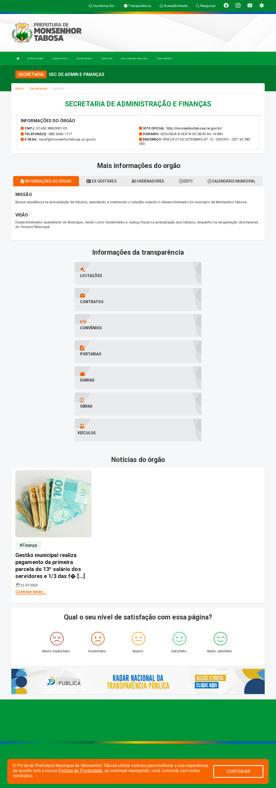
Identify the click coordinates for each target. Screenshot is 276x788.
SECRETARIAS (84, 58)
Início (19, 88)
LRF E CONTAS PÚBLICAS (134, 58)
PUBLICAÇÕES (165, 58)
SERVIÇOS (106, 58)
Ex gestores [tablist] (101, 181)
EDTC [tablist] (186, 181)
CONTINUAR (238, 771)
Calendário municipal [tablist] (231, 181)
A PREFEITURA (35, 58)
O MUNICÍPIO (60, 58)
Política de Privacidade (80, 770)
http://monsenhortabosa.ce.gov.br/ (194, 128)
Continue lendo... (30, 513)
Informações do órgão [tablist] (46, 181)
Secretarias (38, 88)
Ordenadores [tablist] (148, 181)
